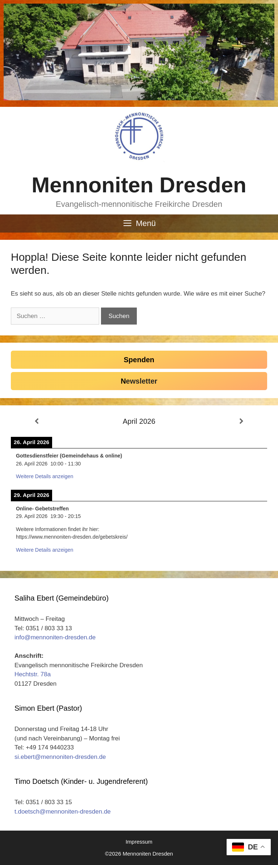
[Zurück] (36, 421)
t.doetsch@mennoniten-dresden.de (62, 811)
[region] (139, 52)
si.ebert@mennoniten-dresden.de (60, 756)
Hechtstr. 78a (32, 674)
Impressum (139, 842)
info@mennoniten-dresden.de (55, 637)
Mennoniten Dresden (138, 185)
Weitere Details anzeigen (44, 476)
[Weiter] (241, 421)
